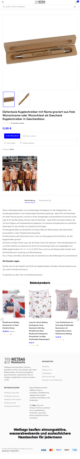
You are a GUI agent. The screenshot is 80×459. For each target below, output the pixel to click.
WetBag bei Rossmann (11, 395)
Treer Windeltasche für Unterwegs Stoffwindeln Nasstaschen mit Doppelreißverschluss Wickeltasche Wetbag (65, 328)
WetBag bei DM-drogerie (12, 398)
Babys (12, 150)
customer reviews (17, 123)
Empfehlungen (46, 372)
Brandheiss (45, 365)
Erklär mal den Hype (48, 375)
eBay (34, 404)
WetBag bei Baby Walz (11, 391)
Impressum (5, 449)
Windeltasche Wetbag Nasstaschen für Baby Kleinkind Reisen (11, 325)
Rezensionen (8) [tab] (45, 202)
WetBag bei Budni (10, 401)
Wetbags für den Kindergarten (52, 379)
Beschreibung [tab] (30, 202)
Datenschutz (14, 449)
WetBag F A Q (47, 368)
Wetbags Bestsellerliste (12, 405)
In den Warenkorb (14, 136)
